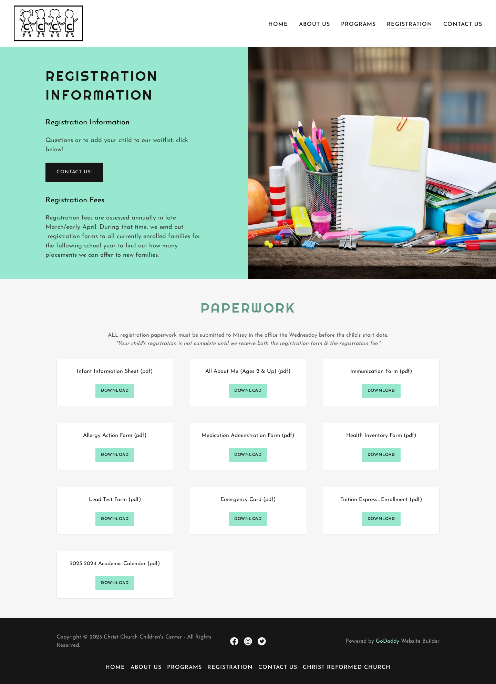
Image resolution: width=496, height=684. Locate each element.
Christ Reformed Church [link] (347, 667)
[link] (48, 23)
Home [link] (278, 24)
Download (114, 391)
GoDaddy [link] (387, 641)
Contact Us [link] (462, 24)
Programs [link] (358, 24)
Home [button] (115, 667)
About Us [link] (314, 24)
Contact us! (74, 172)
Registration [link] (409, 24)
